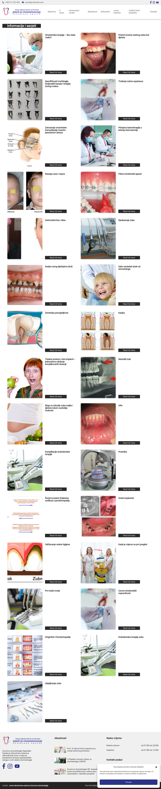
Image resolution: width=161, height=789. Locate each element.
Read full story (56, 72)
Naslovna (52, 12)
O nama (61, 11)
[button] (156, 767)
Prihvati (129, 782)
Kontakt (153, 12)
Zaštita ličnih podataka (134, 11)
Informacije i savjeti (74, 11)
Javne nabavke (117, 11)
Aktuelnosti (92, 12)
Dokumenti (105, 12)
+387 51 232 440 (12, 2)
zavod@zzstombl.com (34, 2)
